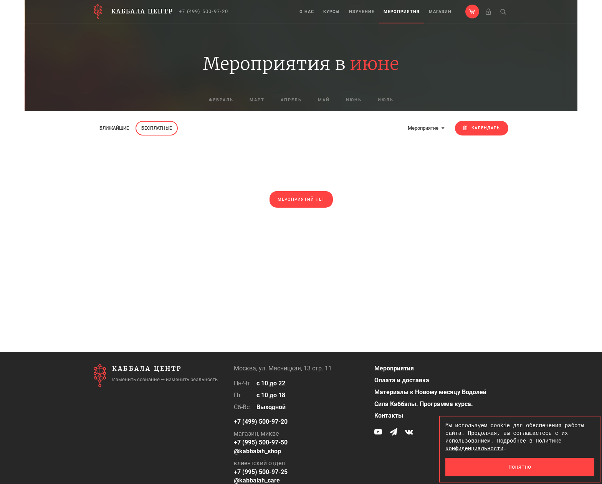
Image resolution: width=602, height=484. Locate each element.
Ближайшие (114, 128)
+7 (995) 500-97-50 (261, 442)
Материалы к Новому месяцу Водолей (430, 392)
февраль (221, 99)
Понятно (520, 467)
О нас (306, 11)
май (324, 99)
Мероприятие (426, 128)
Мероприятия (402, 11)
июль (386, 99)
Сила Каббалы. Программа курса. (423, 404)
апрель (291, 99)
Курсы (331, 11)
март (257, 99)
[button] (472, 11)
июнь (354, 99)
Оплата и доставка (401, 380)
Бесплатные (156, 128)
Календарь (481, 128)
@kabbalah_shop (257, 451)
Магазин (440, 11)
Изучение (361, 11)
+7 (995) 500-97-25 (261, 472)
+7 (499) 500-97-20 (203, 11)
